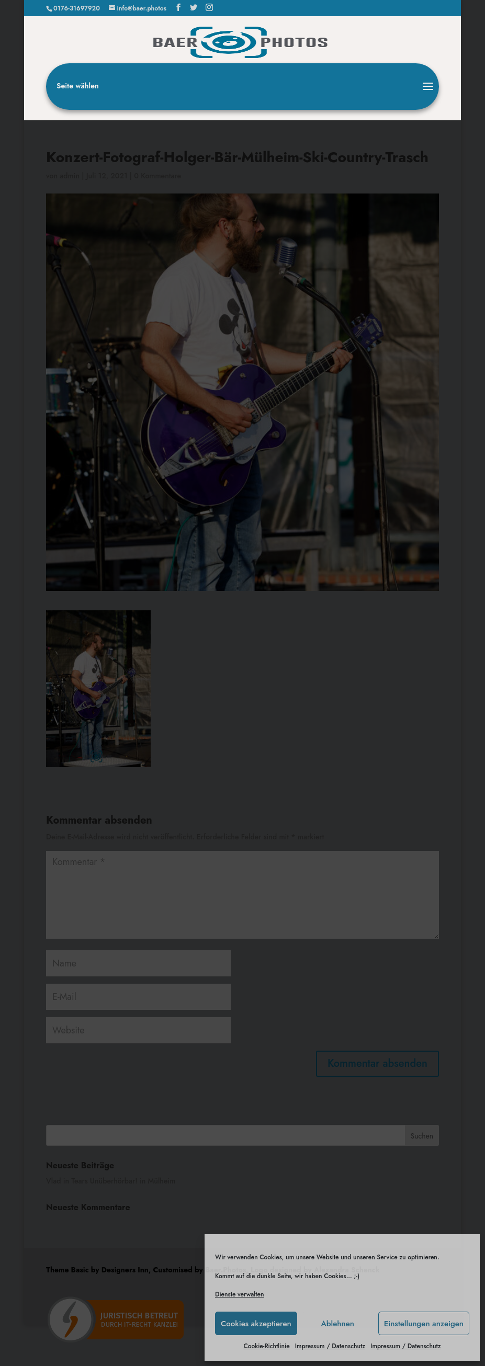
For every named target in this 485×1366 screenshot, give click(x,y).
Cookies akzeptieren (256, 1323)
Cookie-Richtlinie (266, 1346)
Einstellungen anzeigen (424, 1323)
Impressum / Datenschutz (330, 1346)
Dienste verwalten (239, 1294)
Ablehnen (337, 1323)
